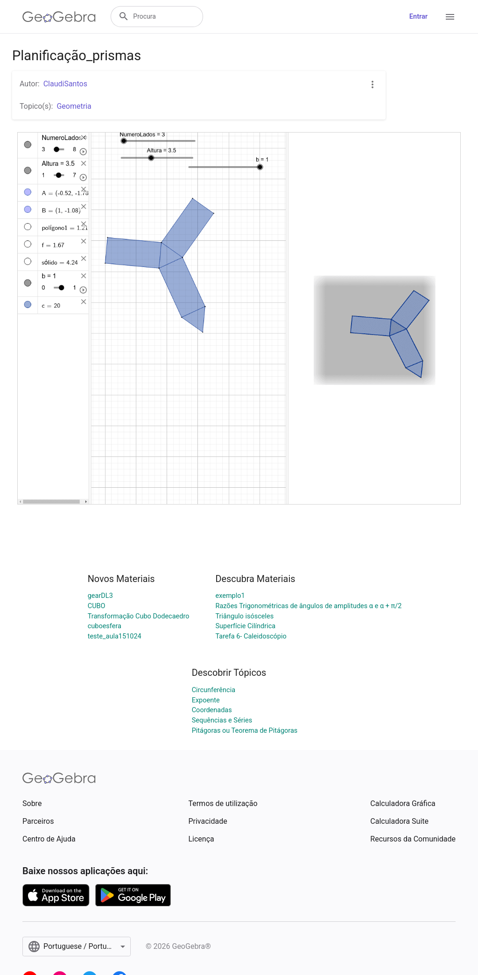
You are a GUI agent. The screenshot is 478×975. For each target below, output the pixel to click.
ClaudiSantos (65, 83)
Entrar (418, 17)
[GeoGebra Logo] (59, 16)
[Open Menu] (450, 16)
